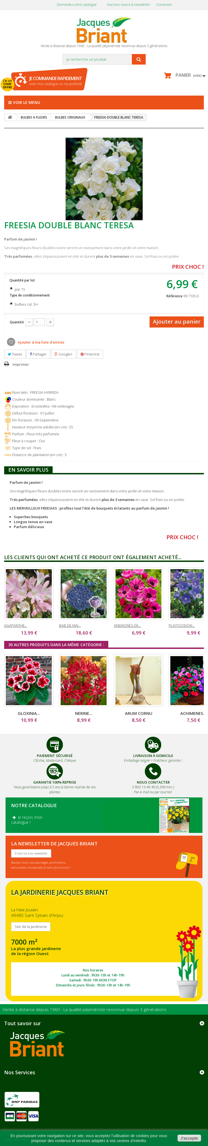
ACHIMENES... (193, 713)
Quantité (17, 322)
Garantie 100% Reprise (54, 782)
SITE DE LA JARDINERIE (104, 941)
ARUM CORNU (138, 713)
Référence (174, 296)
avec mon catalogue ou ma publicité (55, 80)
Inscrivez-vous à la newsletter (128, 4)
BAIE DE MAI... (70, 625)
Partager (38, 354)
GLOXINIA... (29, 713)
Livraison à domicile (153, 755)
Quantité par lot (22, 280)
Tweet (15, 354)
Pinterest (90, 354)
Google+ (64, 354)
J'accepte (189, 1138)
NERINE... (84, 713)
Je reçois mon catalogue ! (26, 820)
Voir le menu (24, 102)
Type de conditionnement (30, 295)
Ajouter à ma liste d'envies (40, 342)
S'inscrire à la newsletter (31, 853)
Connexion (164, 4)
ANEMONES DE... (127, 625)
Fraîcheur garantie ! (167, 760)
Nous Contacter (153, 782)
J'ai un (7, 84)
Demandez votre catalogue (77, 4)
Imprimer (20, 364)
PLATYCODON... (182, 625)
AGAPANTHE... (15, 625)
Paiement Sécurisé (55, 755)
